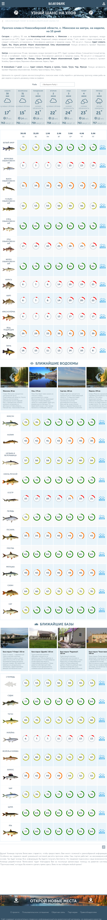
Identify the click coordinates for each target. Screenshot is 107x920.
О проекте (14, 913)
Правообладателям (88, 913)
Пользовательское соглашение (35, 913)
